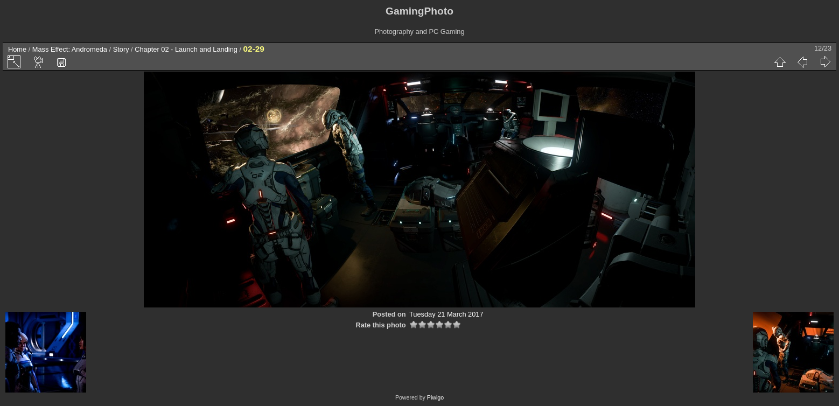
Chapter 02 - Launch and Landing (186, 49)
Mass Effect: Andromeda (69, 49)
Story (121, 49)
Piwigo (435, 397)
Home (17, 49)
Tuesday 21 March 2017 (446, 314)
